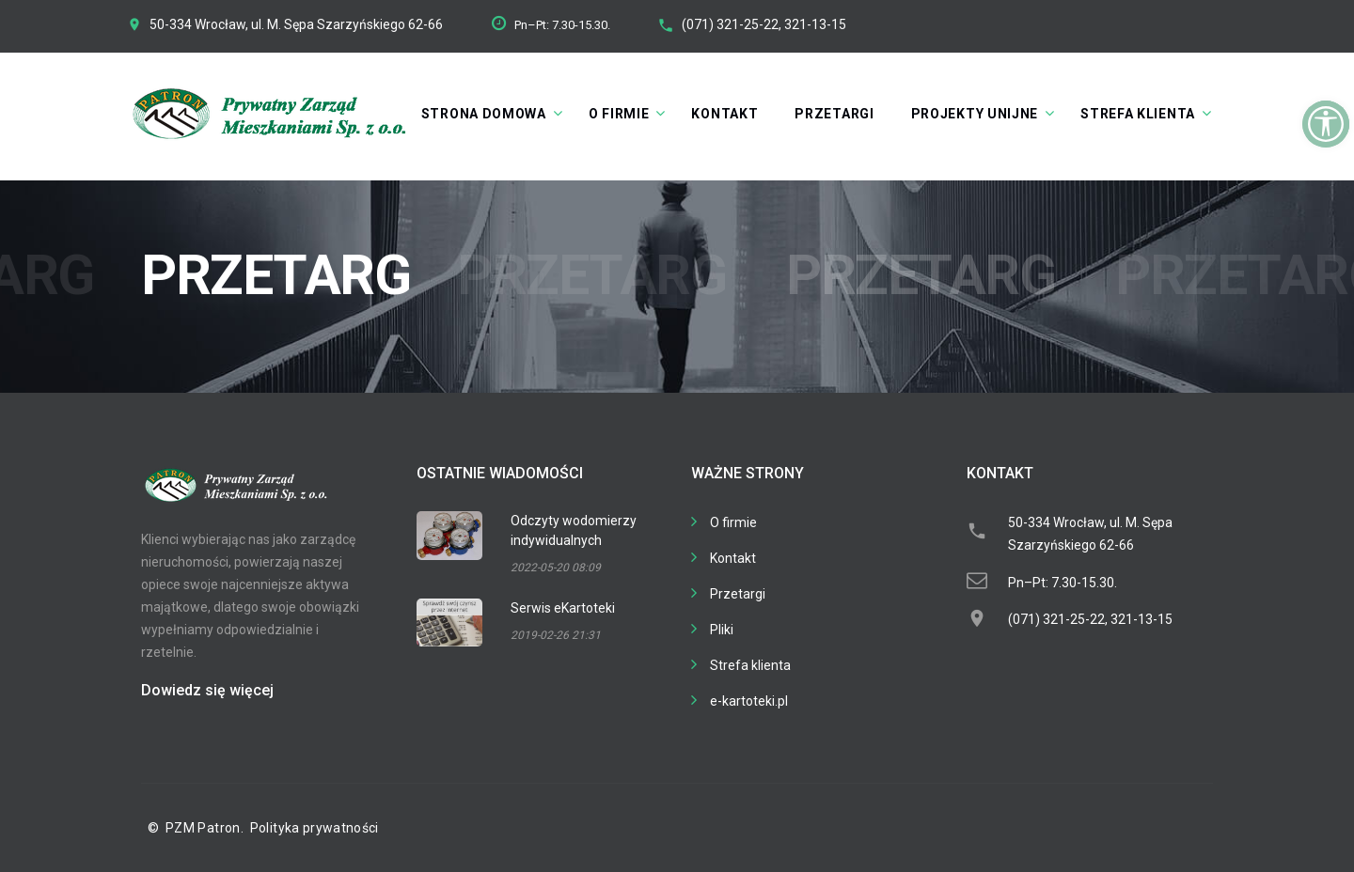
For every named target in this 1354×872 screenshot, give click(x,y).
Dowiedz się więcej (207, 690)
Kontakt (724, 113)
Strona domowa (483, 113)
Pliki (721, 629)
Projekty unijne (975, 113)
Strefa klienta (1137, 113)
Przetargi (834, 113)
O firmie (619, 113)
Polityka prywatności (314, 827)
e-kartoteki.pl (749, 700)
